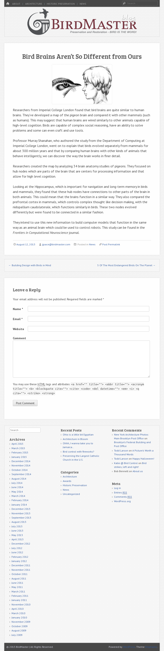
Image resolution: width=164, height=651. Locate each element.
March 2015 (18, 448)
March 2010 (18, 613)
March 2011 (18, 591)
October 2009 (20, 626)
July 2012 (17, 548)
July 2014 (17, 482)
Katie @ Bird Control (126, 463)
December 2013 (21, 508)
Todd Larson (121, 450)
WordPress (129, 646)
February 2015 (20, 452)
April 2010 (17, 608)
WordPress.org (122, 501)
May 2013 (17, 535)
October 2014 (20, 469)
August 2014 (19, 478)
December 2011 (21, 565)
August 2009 (19, 630)
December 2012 (21, 543)
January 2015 (19, 456)
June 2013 (17, 530)
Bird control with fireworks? (78, 451)
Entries (120, 492)
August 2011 (19, 578)
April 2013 (17, 539)
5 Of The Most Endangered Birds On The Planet (126, 265)
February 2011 (20, 595)
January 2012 (19, 561)
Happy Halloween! (143, 458)
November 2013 (21, 513)
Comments (123, 497)
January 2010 (19, 617)
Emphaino (151, 646)
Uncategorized (71, 494)
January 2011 (19, 600)
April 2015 (17, 443)
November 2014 (21, 465)
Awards (67, 481)
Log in (117, 488)
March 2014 (18, 495)
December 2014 (21, 461)
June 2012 (17, 552)
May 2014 (17, 491)
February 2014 (20, 500)
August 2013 (19, 521)
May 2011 (17, 587)
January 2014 (19, 504)
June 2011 (17, 582)
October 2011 (20, 574)
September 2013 (21, 517)
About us (138, 471)
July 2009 (17, 635)
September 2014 (21, 474)
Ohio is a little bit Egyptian (78, 434)
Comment (19, 338)
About (16, 3)
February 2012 (20, 556)
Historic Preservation (61, 3)
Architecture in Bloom (75, 439)
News (83, 3)
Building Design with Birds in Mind (30, 265)
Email (17, 319)
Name (18, 309)
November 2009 (21, 621)
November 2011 (21, 569)
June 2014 (17, 487)
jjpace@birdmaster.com (56, 244)
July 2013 (17, 526)
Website (18, 329)
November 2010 (21, 604)
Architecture (33, 3)
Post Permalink (111, 244)
